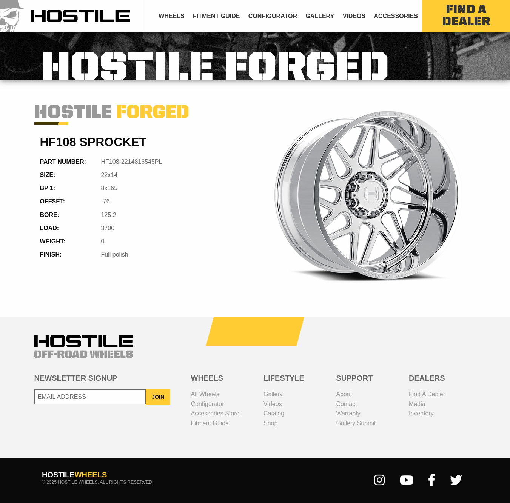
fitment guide (216, 16)
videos (354, 16)
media (417, 404)
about (344, 394)
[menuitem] (171, 16)
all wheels (205, 394)
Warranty (348, 413)
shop (270, 423)
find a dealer (466, 16)
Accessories (396, 16)
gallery (319, 16)
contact (346, 404)
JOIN (158, 397)
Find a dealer (427, 394)
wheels (171, 16)
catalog (273, 413)
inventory (421, 413)
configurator (272, 16)
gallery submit (356, 423)
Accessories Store (215, 413)
